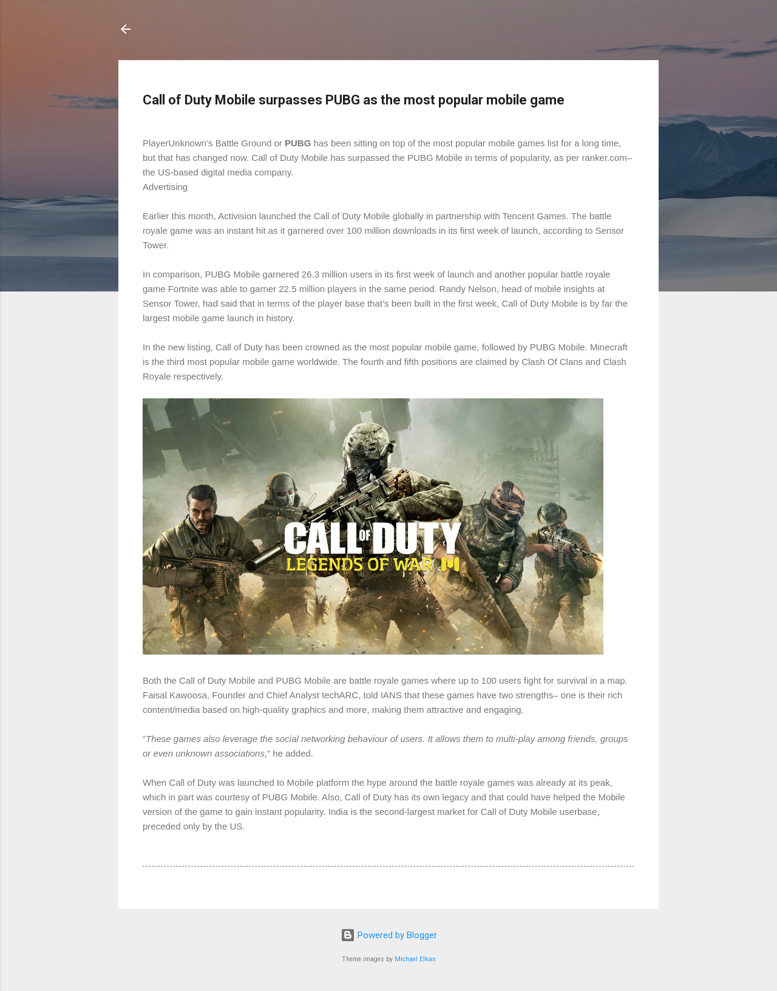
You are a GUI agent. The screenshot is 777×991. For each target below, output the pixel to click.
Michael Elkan (415, 959)
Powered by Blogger (389, 935)
